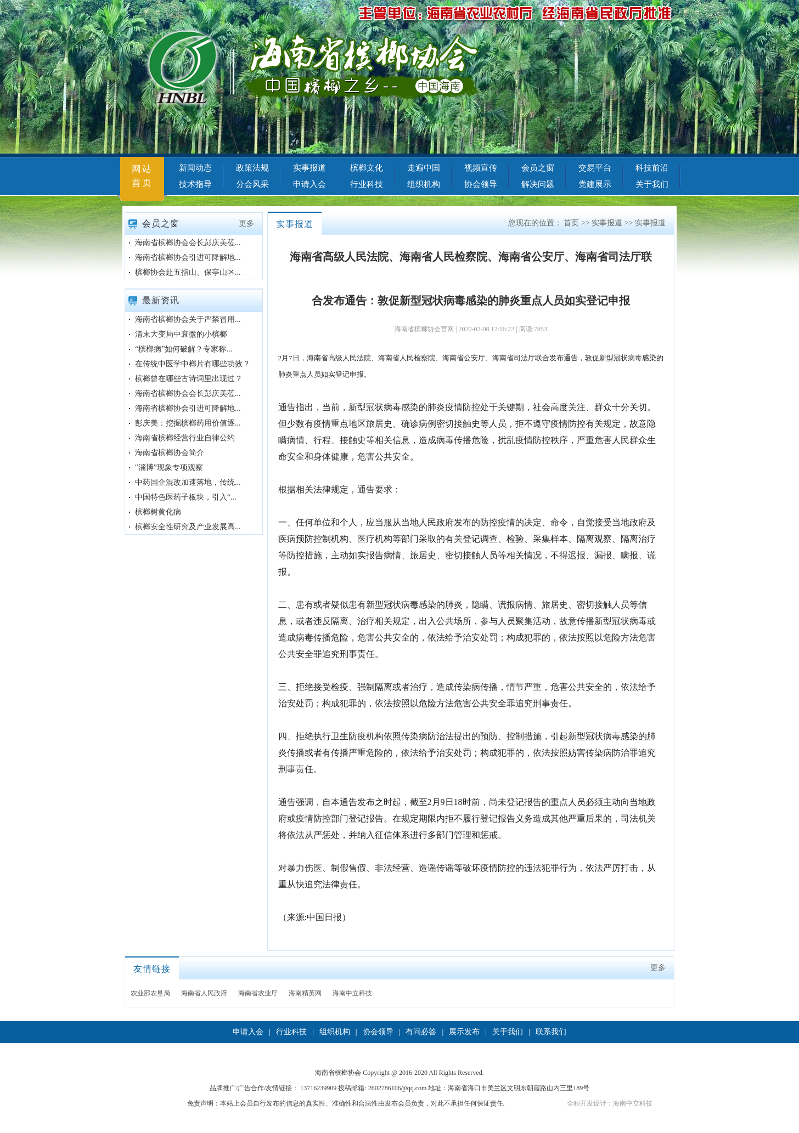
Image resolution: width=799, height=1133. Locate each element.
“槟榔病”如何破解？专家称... (183, 349)
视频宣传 (480, 167)
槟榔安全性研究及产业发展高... (188, 527)
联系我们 (551, 1032)
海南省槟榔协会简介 (169, 453)
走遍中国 (423, 167)
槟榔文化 (366, 167)
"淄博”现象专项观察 (169, 467)
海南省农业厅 (258, 993)
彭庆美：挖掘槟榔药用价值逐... (188, 423)
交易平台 (594, 167)
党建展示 (594, 184)
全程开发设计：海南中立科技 (609, 1103)
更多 (246, 223)
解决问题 (537, 184)
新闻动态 (195, 167)
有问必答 (421, 1032)
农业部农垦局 (150, 993)
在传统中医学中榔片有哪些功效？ (192, 364)
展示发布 (464, 1032)
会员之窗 (537, 167)
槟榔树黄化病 (158, 512)
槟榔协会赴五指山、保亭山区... (188, 272)
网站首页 (142, 176)
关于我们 (651, 184)
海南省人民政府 (204, 993)
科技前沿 (651, 167)
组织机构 (423, 184)
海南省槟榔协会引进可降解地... (188, 257)
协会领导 (480, 184)
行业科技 (366, 184)
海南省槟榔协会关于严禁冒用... (188, 319)
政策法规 (252, 167)
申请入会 (309, 184)
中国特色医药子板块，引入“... (186, 497)
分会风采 (252, 184)
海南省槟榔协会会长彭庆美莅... (188, 243)
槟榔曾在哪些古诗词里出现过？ (189, 379)
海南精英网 (305, 993)
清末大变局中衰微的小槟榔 (181, 334)
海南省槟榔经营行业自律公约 (185, 438)
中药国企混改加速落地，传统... (188, 482)
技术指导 (195, 184)
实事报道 (309, 167)
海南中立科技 (352, 993)
